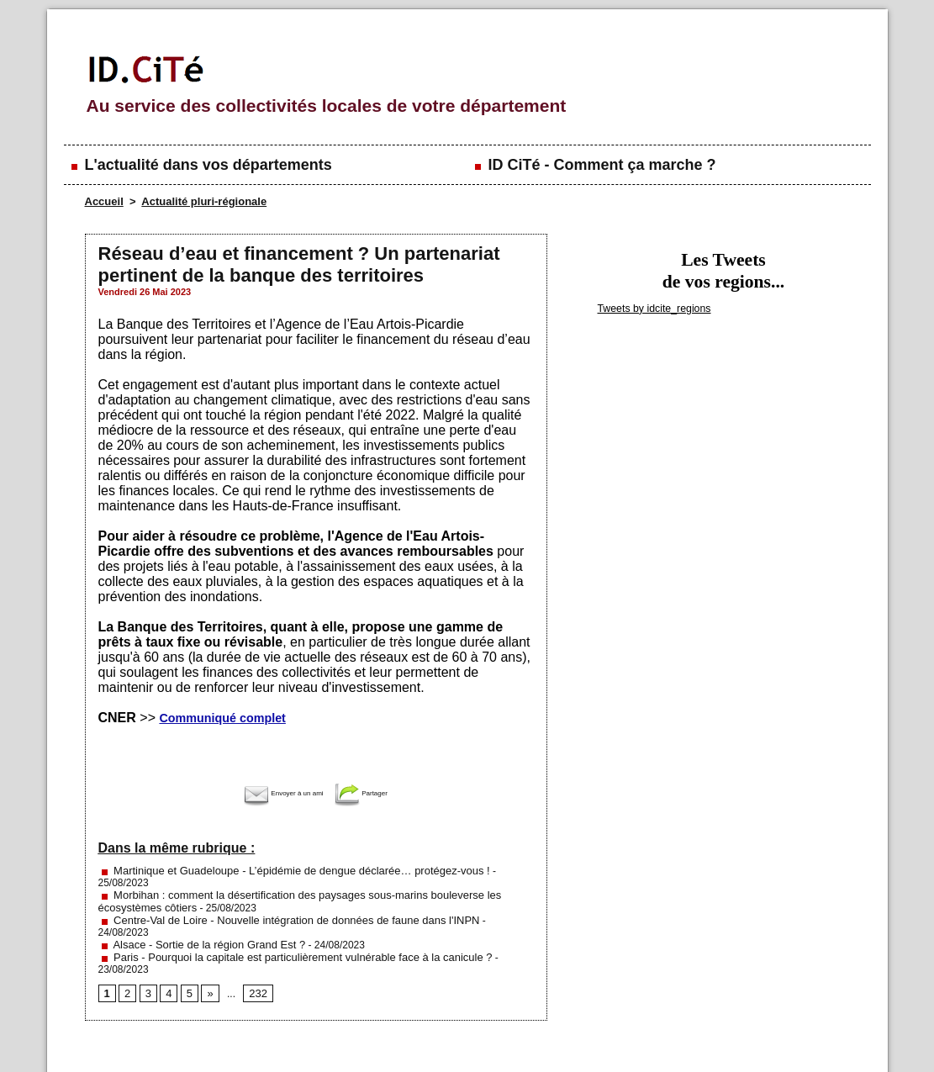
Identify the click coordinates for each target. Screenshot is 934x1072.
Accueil (104, 201)
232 (254, 953)
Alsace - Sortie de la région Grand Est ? (194, 917)
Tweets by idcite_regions (648, 308)
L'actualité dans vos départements (200, 164)
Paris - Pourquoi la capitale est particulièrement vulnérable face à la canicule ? (281, 929)
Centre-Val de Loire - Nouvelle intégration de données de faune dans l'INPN (275, 905)
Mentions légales (252, 1038)
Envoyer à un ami (277, 793)
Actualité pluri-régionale (203, 201)
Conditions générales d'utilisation (672, 1038)
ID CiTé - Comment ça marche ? (594, 164)
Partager (374, 793)
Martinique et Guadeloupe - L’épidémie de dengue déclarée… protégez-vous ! (280, 870)
